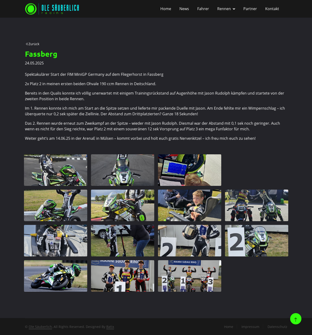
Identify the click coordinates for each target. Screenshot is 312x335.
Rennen (224, 8)
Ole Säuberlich (40, 326)
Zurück (32, 44)
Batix (110, 326)
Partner (250, 8)
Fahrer (203, 8)
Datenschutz (277, 326)
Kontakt (272, 8)
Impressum (250, 326)
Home (165, 8)
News (184, 8)
